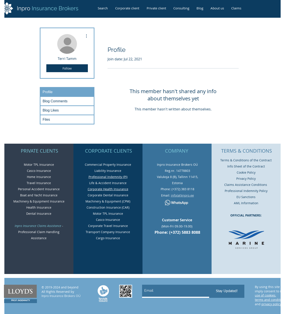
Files (46, 119)
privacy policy (271, 304)
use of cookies (265, 295)
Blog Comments (55, 101)
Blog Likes (51, 110)
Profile (47, 92)
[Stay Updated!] (226, 291)
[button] (236, 6)
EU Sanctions (245, 197)
